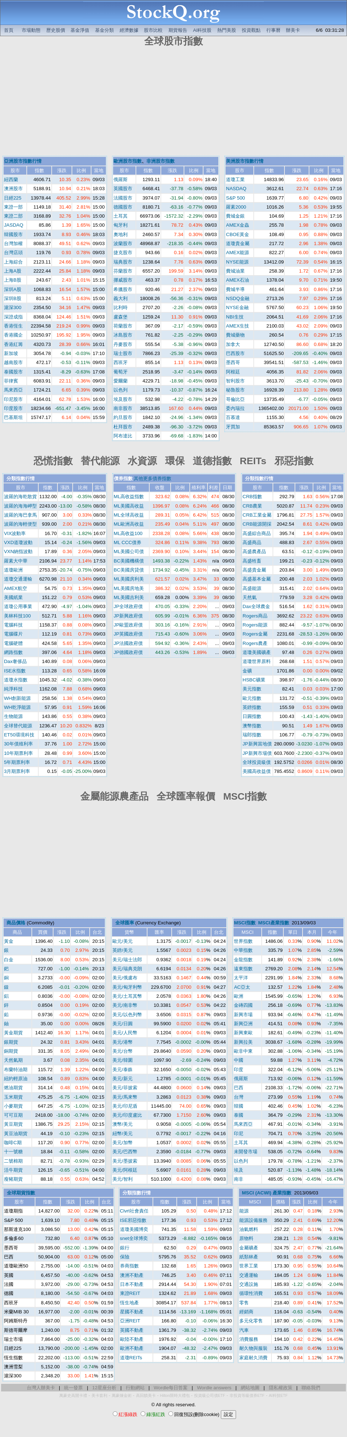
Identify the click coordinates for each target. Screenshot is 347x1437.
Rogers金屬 (255, 634)
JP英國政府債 (128, 634)
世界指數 (243, 941)
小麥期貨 (13, 1106)
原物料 (246, 1238)
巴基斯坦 (13, 417)
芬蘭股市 (122, 271)
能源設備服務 (253, 1220)
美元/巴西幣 (124, 1151)
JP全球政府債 (128, 606)
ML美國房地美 (129, 588)
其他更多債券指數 (152, 478)
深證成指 (13, 317)
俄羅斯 (120, 179)
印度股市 (13, 408)
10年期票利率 (18, 753)
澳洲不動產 (131, 1275)
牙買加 (233, 426)
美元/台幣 (122, 1051)
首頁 (8, 30)
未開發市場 (245, 1151)
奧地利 (120, 234)
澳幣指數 (252, 725)
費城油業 (235, 271)
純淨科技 (13, 689)
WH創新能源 (17, 698)
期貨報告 (177, 30)
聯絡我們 (310, 1387)
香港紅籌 (13, 344)
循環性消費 (251, 1293)
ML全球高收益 (129, 515)
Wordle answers (214, 1387)
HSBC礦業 (254, 680)
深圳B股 (12, 298)
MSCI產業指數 (273, 922)
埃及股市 (122, 399)
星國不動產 (131, 1311)
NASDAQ (236, 188)
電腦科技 (13, 625)
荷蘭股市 (122, 326)
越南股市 (13, 362)
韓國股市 (13, 234)
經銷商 (246, 1311)
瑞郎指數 (252, 734)
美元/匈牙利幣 (127, 987)
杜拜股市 (122, 426)
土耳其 (120, 216)
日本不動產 (131, 1284)
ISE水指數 (15, 670)
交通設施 (248, 1284)
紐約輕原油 (15, 1078)
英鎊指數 (252, 707)
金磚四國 (243, 1005)
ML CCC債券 (128, 542)
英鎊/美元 (122, 950)
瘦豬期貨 (13, 1179)
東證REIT (130, 1293)
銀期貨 (11, 1042)
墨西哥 (233, 362)
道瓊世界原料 (257, 661)
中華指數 (243, 950)
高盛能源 (252, 588)
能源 (244, 1211)
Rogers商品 (255, 616)
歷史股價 (55, 30)
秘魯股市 (235, 390)
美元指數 (252, 689)
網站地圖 (250, 1387)
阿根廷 (233, 372)
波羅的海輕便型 (20, 524)
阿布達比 (122, 436)
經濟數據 (129, 30)
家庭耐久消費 (253, 1357)
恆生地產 (129, 1302)
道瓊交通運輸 (18, 579)
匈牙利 (120, 225)
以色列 (120, 390)
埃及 (238, 1170)
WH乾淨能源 (17, 707)
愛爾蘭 (120, 381)
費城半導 (235, 289)
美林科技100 (17, 616)
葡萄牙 (120, 372)
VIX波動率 (15, 533)
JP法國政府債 (128, 643)
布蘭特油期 (15, 1069)
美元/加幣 (122, 1142)
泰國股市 (13, 372)
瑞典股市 (122, 262)
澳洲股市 (13, 188)
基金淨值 (79, 30)
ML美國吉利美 (129, 597)
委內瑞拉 (235, 408)
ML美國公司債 (129, 551)
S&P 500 (235, 198)
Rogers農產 (255, 643)
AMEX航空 (15, 588)
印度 (238, 1069)
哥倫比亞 (235, 399)
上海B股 (12, 280)
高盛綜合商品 (257, 533)
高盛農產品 (254, 551)
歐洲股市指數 (127, 161)
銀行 (124, 1247)
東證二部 (13, 216)
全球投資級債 (257, 762)
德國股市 (122, 207)
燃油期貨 (13, 1087)
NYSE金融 (237, 307)
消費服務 (248, 1339)
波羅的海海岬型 (20, 506)
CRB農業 (252, 506)
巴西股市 (235, 353)
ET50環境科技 (19, 734)
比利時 (120, 307)
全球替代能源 (18, 725)
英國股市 (122, 188)
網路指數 (13, 652)
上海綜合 (13, 262)
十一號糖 (13, 1151)
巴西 (238, 1087)
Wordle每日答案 (171, 1387)
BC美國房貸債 (129, 570)
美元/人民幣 (124, 1032)
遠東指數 (243, 968)
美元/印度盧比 (127, 1115)
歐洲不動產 (131, 1348)
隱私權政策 (280, 1387)
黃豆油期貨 (15, 1133)
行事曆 (273, 30)
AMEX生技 (237, 326)
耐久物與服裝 (253, 1348)
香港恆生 (13, 326)
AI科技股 (202, 30)
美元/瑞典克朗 (127, 968)
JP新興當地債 (257, 744)
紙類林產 (248, 1256)
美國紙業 (13, 597)
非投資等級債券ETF (247, 1395)
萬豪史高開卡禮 (73, 1395)
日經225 (12, 198)
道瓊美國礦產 (257, 652)
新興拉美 (243, 1042)
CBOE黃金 (237, 234)
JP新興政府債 (128, 616)
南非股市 (122, 408)
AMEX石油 (237, 280)
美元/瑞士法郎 (127, 959)
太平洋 (241, 977)
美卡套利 (99, 1395)
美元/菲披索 (124, 1087)
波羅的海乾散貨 (20, 496)
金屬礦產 (248, 1247)
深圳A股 (12, 289)
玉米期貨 (13, 1097)
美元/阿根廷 (124, 1170)
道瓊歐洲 (13, 570)
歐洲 (238, 996)
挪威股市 (122, 280)
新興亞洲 (243, 1023)
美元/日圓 (122, 1023)
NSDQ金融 (237, 298)
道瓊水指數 (15, 680)
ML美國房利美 (129, 579)
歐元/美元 (122, 941)
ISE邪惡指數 (133, 1220)
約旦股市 (122, 417)
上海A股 (12, 271)
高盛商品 (252, 542)
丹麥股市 (122, 344)
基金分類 (104, 30)
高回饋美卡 (146, 1395)
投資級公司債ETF (209, 1395)
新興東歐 (243, 1032)
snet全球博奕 (134, 1238)
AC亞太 (242, 987)
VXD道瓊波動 (18, 542)
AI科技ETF (278, 1395)
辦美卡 (293, 30)
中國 (238, 1060)
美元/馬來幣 (124, 1097)
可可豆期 (13, 1115)
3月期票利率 (17, 771)
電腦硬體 (13, 643)
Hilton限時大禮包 (175, 1395)
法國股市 (122, 198)
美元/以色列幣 (127, 1014)
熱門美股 (226, 30)
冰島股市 (122, 335)
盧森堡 (120, 317)
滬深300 (12, 307)
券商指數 (129, 1266)
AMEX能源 (237, 252)
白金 (8, 959)
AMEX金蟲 (237, 225)
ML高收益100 (128, 533)
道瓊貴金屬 (237, 243)
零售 (244, 1302)
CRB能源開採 (257, 524)
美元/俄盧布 (124, 977)
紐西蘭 (11, 179)
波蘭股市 (122, 243)
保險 (124, 1256)
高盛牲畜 (252, 561)
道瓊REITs (131, 1357)
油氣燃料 (248, 1229)
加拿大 (233, 344)
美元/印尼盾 (124, 1106)
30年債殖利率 (18, 744)
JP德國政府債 (128, 652)
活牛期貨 (13, 1170)
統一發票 (73, 1387)
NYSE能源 (237, 262)
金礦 (247, 670)
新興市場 (243, 1014)
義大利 (120, 298)
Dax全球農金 (256, 606)
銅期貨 (11, 1051)
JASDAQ (13, 225)
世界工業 (248, 1266)
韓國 (238, 1106)
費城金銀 (235, 216)
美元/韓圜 (122, 1060)
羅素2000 (236, 207)
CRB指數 (252, 496)
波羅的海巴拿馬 (20, 515)
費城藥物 (235, 335)
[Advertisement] (174, 102)
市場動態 (31, 30)
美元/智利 (122, 1179)
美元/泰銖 (122, 1069)
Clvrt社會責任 (134, 1211)
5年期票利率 (17, 762)
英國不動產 (131, 1330)
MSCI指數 (244, 922)
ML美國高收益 (129, 506)
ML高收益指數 (129, 496)
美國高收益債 (257, 771)
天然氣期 (13, 1060)
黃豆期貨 (13, 1124)
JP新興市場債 (257, 753)
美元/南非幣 (124, 1005)
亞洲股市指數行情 (23, 161)
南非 (238, 1179)
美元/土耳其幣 (127, 996)
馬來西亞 (13, 390)
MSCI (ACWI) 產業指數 (266, 1193)
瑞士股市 (122, 353)
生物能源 (13, 716)
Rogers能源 (255, 625)
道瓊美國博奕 (134, 1229)
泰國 (238, 1115)
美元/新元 (122, 1078)
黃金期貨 (13, 1032)
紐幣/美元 (122, 1133)
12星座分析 (104, 1387)
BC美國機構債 (129, 561)
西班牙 (120, 362)
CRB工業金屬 (257, 515)
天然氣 (250, 597)
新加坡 (11, 353)
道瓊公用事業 (18, 606)
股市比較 (153, 30)
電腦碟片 (13, 634)
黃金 (8, 941)
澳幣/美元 (122, 1124)
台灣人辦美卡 (41, 1387)
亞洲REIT (130, 1320)
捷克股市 (122, 252)
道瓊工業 (235, 179)
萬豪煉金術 (122, 1395)
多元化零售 (251, 1320)
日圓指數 (252, 716)
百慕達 (233, 417)
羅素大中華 (15, 561)
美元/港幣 (122, 1042)
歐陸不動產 (131, 1339)
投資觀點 (251, 30)
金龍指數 (243, 959)
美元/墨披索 (124, 1161)
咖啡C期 (13, 1142)
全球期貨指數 (21, 1193)
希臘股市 (122, 289)
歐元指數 (252, 698)
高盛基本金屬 (257, 579)
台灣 (238, 1097)
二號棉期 (13, 1161)
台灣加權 (13, 243)
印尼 (238, 1133)
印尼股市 (13, 399)
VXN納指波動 (18, 551)
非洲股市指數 (160, 161)
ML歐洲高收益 (129, 524)
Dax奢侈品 (15, 661)
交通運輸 (248, 1275)
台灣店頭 (13, 252)
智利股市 (235, 381)
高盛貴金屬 (254, 570)
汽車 (244, 1330)
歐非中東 (243, 1051)
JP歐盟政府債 (128, 625)
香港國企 (13, 335)
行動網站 (135, 1387)
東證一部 (13, 207)
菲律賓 (11, 381)
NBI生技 (234, 317)
